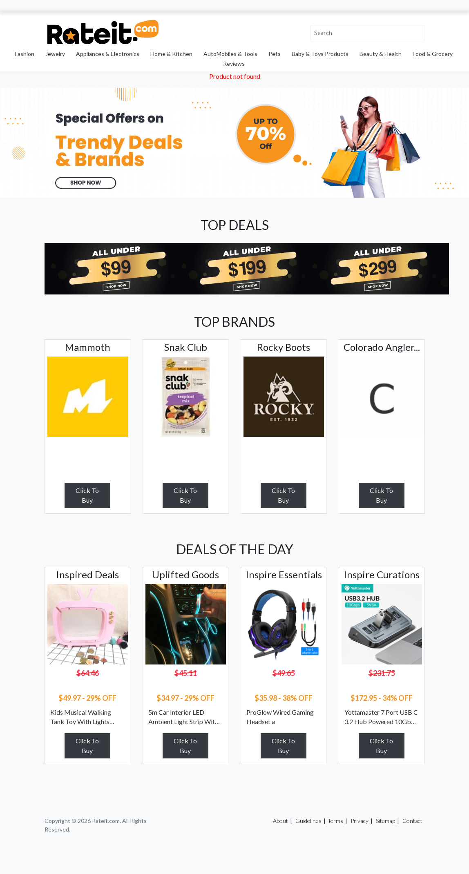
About (280, 820)
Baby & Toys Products (320, 53)
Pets (274, 53)
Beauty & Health (381, 53)
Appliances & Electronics (107, 53)
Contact (412, 820)
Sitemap (385, 820)
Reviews (234, 63)
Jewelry (55, 53)
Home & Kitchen (171, 53)
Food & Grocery (433, 53)
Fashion (24, 53)
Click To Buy (87, 495)
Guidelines (308, 820)
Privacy (359, 820)
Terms (335, 820)
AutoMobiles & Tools (230, 53)
